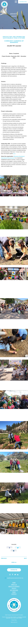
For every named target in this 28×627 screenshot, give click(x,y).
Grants (14, 588)
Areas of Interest (14, 586)
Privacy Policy (14, 620)
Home (14, 582)
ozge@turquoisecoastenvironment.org (14, 578)
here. (14, 153)
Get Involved (14, 590)
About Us (14, 584)
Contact (14, 593)
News (14, 592)
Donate (23, 1)
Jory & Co (15, 622)
